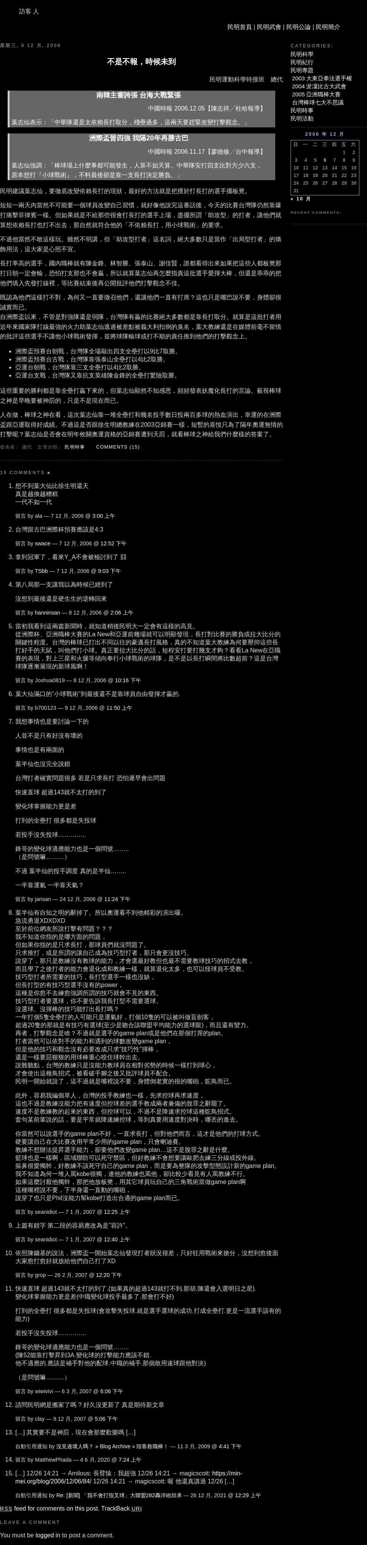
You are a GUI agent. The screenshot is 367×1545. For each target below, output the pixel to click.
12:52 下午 (114, 543)
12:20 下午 (109, 1275)
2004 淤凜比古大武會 (319, 86)
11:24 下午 (117, 899)
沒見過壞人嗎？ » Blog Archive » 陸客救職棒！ (112, 1446)
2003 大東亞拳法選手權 (322, 78)
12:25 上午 (117, 1212)
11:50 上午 (119, 708)
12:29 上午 (248, 1495)
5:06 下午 (106, 1419)
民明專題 (302, 70)
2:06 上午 (121, 613)
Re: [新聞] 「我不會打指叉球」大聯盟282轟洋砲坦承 (119, 1495)
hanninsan (47, 613)
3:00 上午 (103, 516)
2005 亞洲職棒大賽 (316, 94)
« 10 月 (301, 199)
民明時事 (75, 447)
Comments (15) (118, 447)
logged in (48, 1535)
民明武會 (269, 27)
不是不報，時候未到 (141, 61)
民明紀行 (302, 62)
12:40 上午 (117, 1239)
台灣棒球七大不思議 (318, 102)
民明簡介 (328, 27)
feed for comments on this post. (49, 1508)
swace (42, 543)
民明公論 (298, 27)
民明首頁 (239, 27)
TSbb (41, 571)
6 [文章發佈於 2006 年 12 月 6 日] (325, 160)
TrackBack (121, 1508)
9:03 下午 (109, 571)
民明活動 (302, 118)
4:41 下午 (230, 1446)
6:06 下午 (111, 1391)
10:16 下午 (128, 680)
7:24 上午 (130, 1460)
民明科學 (302, 54)
